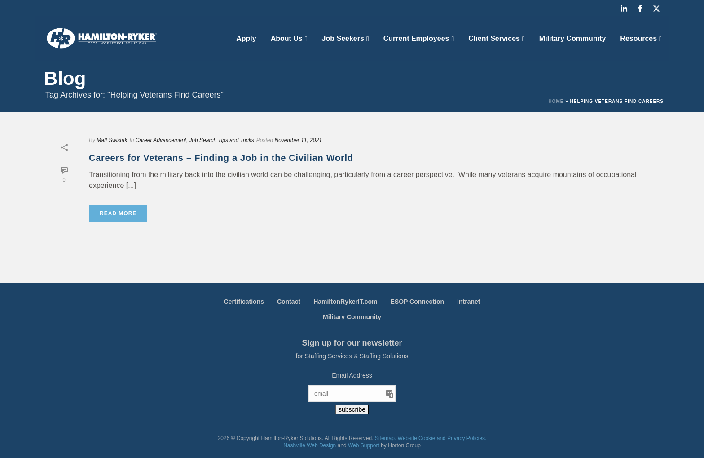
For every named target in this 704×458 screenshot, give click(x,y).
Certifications (244, 301)
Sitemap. (385, 438)
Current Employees (416, 38)
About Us (287, 38)
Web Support (363, 445)
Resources (638, 38)
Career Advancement (161, 140)
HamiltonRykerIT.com (345, 301)
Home (555, 101)
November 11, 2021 (297, 140)
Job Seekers (343, 38)
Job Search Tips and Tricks (221, 140)
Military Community (572, 38)
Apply (246, 38)
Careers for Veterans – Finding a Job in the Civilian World (221, 158)
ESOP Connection (417, 301)
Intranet (468, 301)
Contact (288, 301)
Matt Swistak (112, 140)
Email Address (352, 375)
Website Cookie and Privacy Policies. (442, 438)
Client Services (494, 38)
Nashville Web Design (309, 445)
